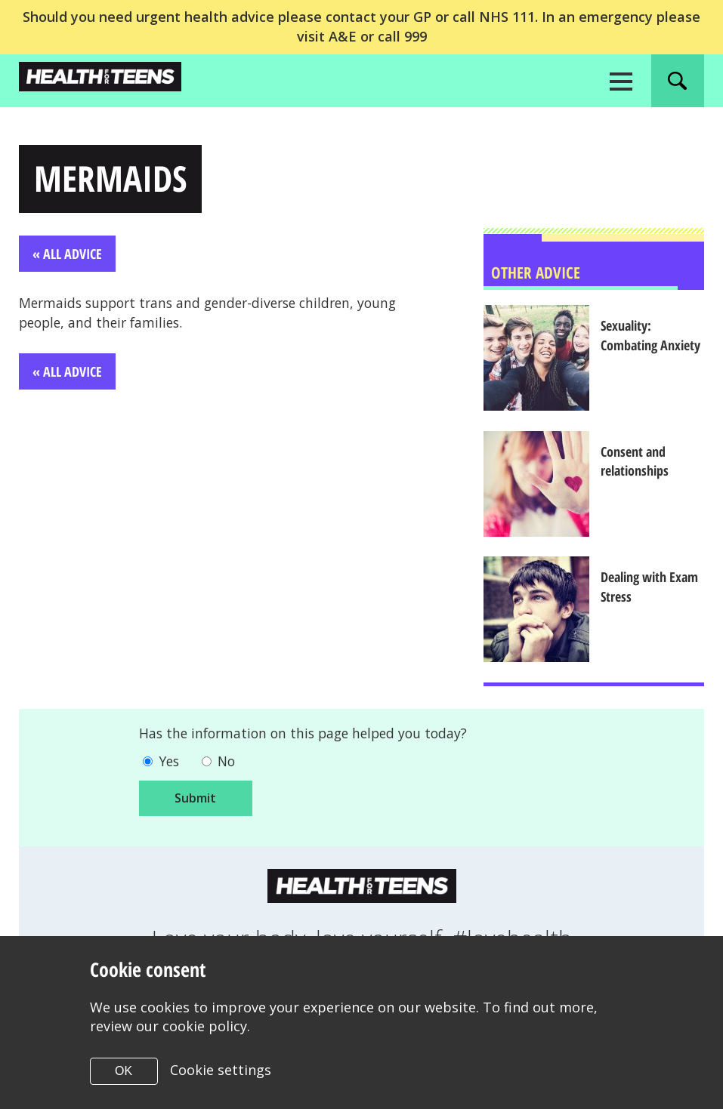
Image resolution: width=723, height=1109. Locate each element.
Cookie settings (220, 1070)
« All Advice (67, 254)
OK (123, 1070)
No (228, 763)
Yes (170, 763)
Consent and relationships (638, 462)
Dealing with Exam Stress (653, 588)
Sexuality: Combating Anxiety (654, 336)
